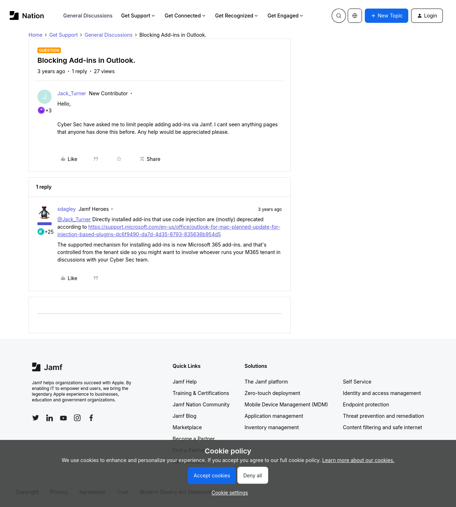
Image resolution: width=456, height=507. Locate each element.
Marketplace (187, 427)
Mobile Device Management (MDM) (286, 404)
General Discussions (88, 15)
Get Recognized (237, 15)
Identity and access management (382, 393)
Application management (274, 416)
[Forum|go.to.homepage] (27, 15)
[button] (386, 16)
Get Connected (186, 15)
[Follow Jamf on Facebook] (91, 417)
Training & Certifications (201, 393)
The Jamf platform (266, 382)
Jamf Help (185, 382)
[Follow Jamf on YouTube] (63, 417)
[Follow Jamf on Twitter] (35, 418)
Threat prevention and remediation (383, 416)
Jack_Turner (71, 93)
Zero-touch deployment (272, 393)
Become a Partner (194, 439)
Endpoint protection (366, 404)
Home (35, 35)
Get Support (138, 15)
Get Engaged (286, 15)
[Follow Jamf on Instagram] (77, 417)
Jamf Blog (185, 416)
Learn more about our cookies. (358, 460)
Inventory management (272, 427)
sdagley (66, 209)
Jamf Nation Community (201, 404)
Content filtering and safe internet (382, 427)
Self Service (357, 382)
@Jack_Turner (74, 219)
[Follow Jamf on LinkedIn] (49, 417)
